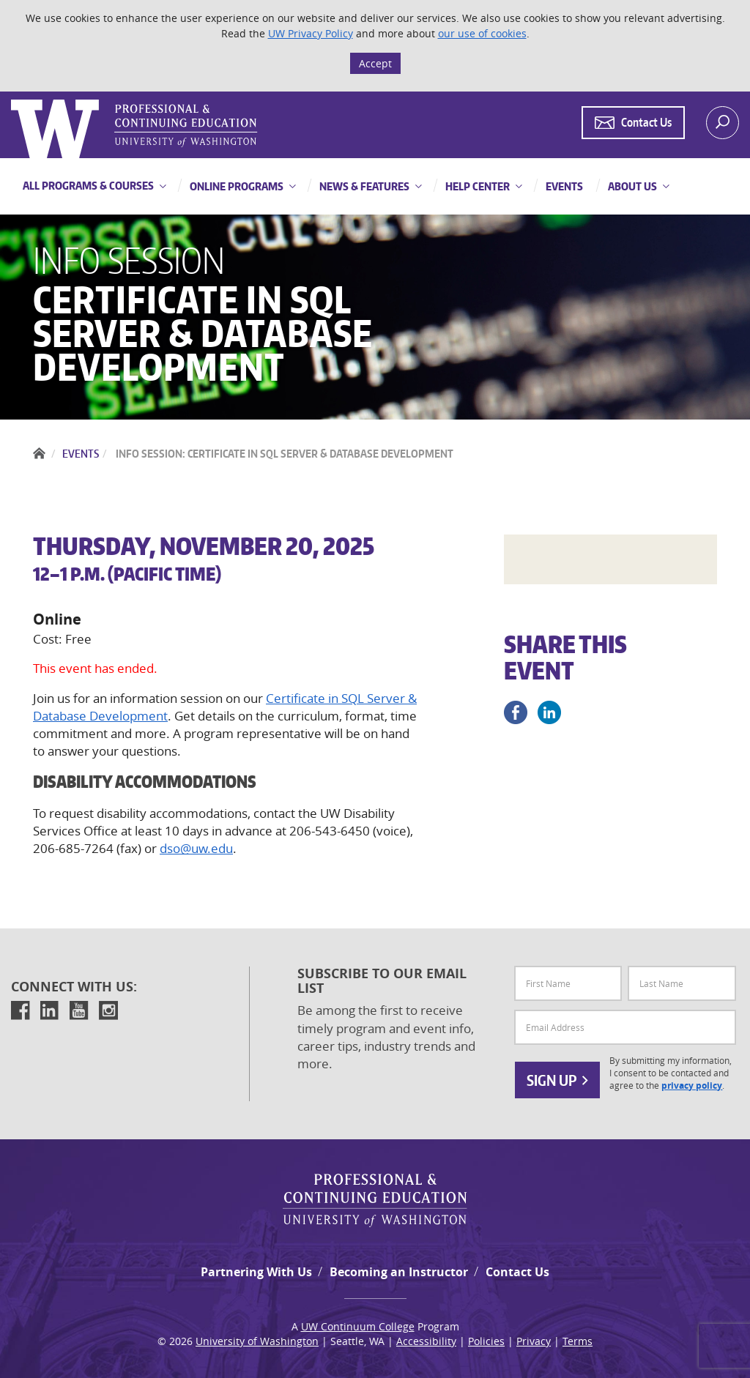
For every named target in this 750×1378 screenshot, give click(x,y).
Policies (486, 1341)
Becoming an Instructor (399, 1272)
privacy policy (691, 1086)
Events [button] (563, 186)
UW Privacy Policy (310, 33)
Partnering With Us (256, 1272)
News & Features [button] (363, 186)
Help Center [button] (476, 186)
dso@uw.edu (196, 848)
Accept (375, 63)
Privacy (533, 1341)
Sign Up (557, 1080)
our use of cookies (482, 33)
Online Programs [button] (235, 186)
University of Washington (257, 1341)
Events (80, 454)
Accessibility (426, 1341)
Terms (577, 1341)
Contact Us (517, 1272)
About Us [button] (631, 186)
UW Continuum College (358, 1326)
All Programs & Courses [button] (88, 186)
